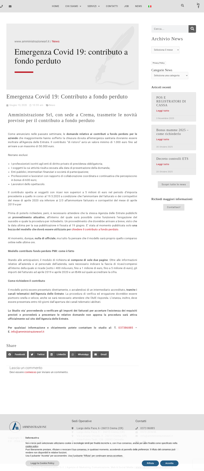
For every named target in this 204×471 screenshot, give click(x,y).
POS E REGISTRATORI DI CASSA (171, 101)
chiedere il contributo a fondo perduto (95, 229)
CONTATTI (112, 6)
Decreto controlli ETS (172, 158)
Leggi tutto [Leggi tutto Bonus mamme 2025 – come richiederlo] (162, 139)
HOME (55, 6)
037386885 (125, 327)
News (52, 105)
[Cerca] (192, 29)
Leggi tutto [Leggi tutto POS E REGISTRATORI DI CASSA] (162, 111)
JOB (126, 6)
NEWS (138, 6)
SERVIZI (93, 6)
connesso (30, 372)
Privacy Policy (159, 63)
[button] (182, 5)
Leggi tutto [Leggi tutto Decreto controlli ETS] (162, 164)
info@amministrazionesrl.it (27, 331)
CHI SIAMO (73, 6)
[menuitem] (149, 6)
